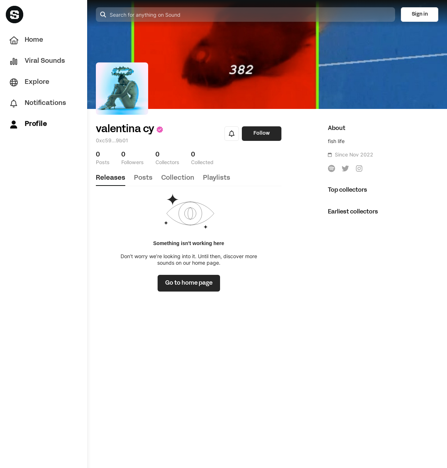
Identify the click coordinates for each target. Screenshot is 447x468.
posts (143, 178)
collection (177, 178)
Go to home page (188, 283)
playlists (216, 178)
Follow (261, 133)
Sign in (420, 14)
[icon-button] (331, 168)
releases (110, 178)
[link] (189, 283)
